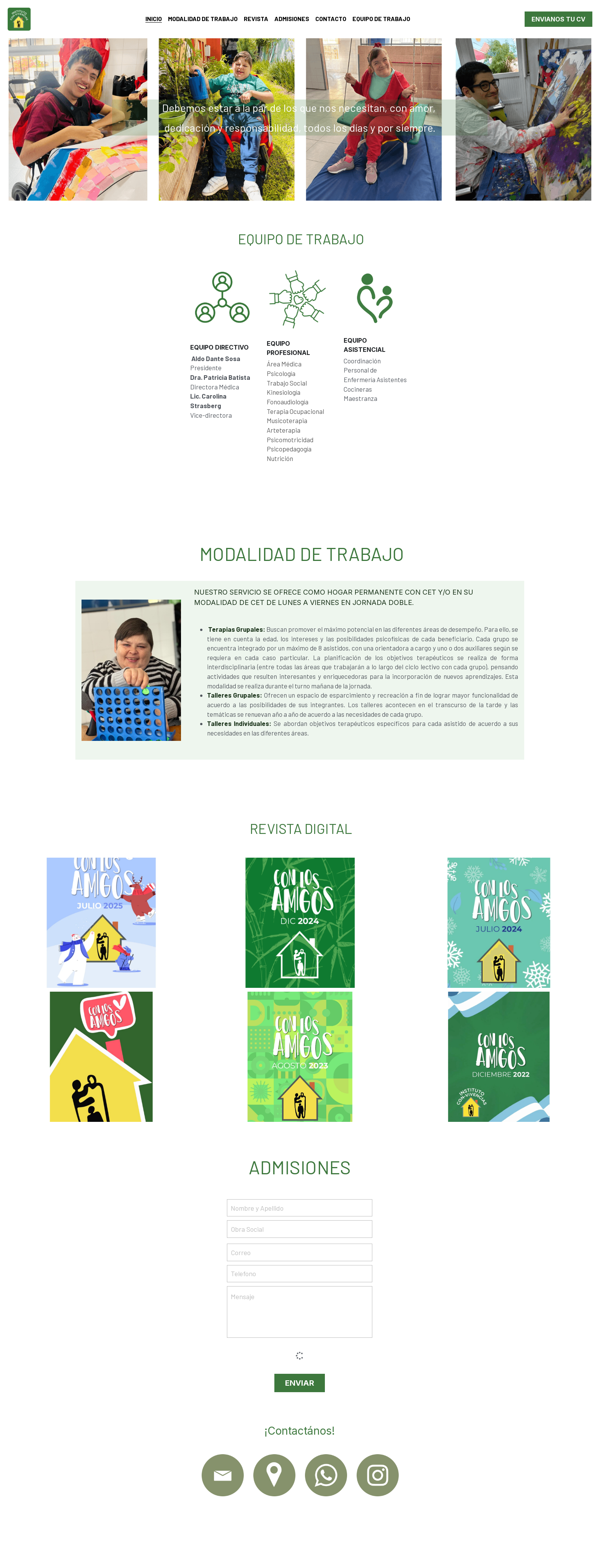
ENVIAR (299, 1383)
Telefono (243, 1273)
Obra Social (247, 1229)
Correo (241, 1252)
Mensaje (242, 1296)
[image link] (223, 1475)
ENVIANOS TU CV (558, 19)
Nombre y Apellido (257, 1207)
